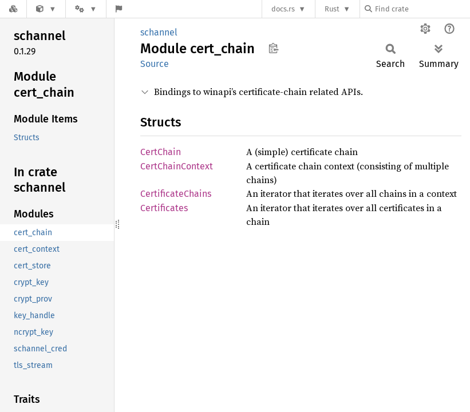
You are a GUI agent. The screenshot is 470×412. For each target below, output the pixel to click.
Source (154, 63)
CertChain (160, 151)
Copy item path (273, 48)
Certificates (164, 208)
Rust (332, 9)
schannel (158, 32)
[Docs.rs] (13, 9)
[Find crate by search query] (422, 9)
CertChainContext (176, 166)
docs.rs (283, 9)
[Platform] (86, 9)
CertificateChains (175, 193)
